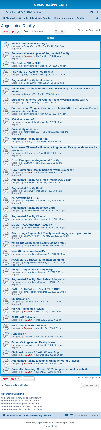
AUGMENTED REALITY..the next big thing (37, 259)
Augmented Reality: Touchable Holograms (38, 279)
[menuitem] (21, 12)
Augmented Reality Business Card (33, 207)
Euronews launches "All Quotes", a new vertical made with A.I (50, 99)
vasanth (28, 301)
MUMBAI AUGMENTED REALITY (31, 224)
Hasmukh (28, 336)
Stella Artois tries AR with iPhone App (35, 352)
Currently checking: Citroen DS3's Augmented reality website (49, 369)
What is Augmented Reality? (29, 43)
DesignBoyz (30, 46)
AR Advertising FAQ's (25, 197)
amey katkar (30, 245)
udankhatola (30, 122)
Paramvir (28, 56)
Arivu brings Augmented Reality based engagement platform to (51, 233)
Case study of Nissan (24, 129)
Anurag (27, 94)
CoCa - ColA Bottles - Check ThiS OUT (35, 289)
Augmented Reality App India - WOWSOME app (41, 179)
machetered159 (31, 132)
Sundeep (28, 182)
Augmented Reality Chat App (29, 138)
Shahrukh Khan (31, 236)
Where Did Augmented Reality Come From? (38, 242)
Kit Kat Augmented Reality (27, 308)
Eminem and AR (21, 298)
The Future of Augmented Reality (32, 71)
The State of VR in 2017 (26, 63)
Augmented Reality (18, 26)
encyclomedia (30, 66)
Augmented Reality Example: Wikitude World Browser (45, 360)
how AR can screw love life (28, 251)
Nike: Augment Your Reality (28, 325)
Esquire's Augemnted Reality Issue (33, 342)
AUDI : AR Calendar (23, 317)
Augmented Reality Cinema (28, 216)
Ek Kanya (28, 141)
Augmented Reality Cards (27, 188)
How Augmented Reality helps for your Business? (42, 169)
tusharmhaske (31, 210)
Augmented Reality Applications (31, 80)
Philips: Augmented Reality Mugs (32, 269)
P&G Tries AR (19, 333)
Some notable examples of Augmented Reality (40, 53)
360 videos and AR (23, 119)
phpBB (40, 422)
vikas (26, 102)
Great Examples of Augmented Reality (35, 160)
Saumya (28, 163)
